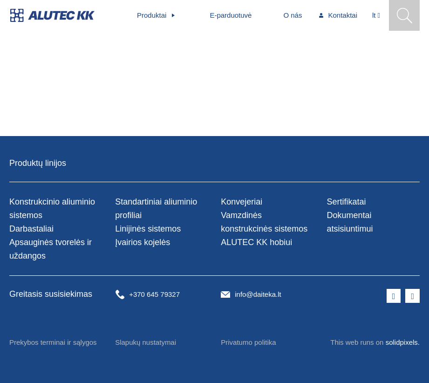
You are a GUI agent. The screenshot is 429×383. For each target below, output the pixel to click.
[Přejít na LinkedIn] (412, 296)
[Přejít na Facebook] (394, 296)
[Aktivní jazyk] (376, 15)
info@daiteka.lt (258, 294)
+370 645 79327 (154, 294)
